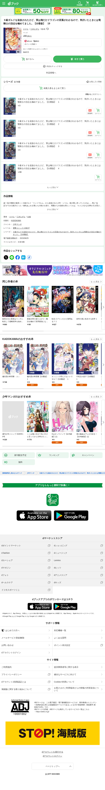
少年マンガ (17, 224)
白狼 (29, 217)
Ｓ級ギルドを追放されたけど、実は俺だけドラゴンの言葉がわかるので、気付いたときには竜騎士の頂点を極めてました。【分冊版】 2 (59, 122)
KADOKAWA (16, 221)
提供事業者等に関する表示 (66, 667)
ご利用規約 (6, 667)
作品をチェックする (54, 66)
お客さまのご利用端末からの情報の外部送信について (76, 689)
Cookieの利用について (64, 682)
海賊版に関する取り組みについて (16, 689)
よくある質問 (60, 638)
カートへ (30, 59)
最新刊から (97, 94)
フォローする (47, 29)
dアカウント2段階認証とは (13, 682)
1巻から (88, 94)
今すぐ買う (79, 59)
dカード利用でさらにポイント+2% (34, 49)
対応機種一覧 (60, 630)
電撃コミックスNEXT (21, 228)
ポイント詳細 (29, 44)
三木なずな (34, 29)
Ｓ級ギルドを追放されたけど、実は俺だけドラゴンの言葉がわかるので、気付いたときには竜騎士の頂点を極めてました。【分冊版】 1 (59, 100)
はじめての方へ (10, 630)
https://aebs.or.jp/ (42, 712)
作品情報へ (51, 73)
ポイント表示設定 (62, 645)
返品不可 (26, 52)
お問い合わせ (7, 645)
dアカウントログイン (11, 652)
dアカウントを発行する (52, 752)
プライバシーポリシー (11, 674)
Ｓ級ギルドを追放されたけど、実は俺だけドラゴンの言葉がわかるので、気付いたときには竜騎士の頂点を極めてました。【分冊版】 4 (59, 167)
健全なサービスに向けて (65, 674)
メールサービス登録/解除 (12, 638)
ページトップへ (52, 766)
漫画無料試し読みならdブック (12, 473)
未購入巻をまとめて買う (54, 88)
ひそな (25, 29)
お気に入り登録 (95, 82)
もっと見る (95, 282)
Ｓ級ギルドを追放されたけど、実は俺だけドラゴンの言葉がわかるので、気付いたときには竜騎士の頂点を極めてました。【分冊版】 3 (59, 144)
